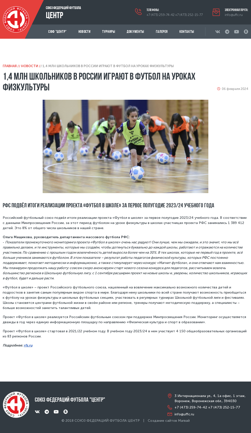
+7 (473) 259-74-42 (161, 15)
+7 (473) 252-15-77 (189, 15)
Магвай (184, 421)
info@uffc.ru (234, 15)
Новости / (30, 66)
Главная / (11, 66)
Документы (135, 31)
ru (30, 345)
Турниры (108, 31)
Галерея (162, 31)
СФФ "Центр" (57, 31)
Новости (84, 31)
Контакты (186, 31)
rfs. (26, 345)
